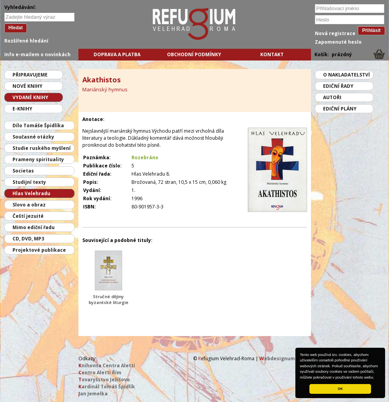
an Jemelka (93, 393)
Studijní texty (29, 182)
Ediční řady (338, 86)
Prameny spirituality (38, 159)
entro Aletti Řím (99, 372)
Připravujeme (30, 74)
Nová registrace (335, 33)
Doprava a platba (117, 54)
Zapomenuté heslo (338, 42)
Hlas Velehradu (31, 193)
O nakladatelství (346, 74)
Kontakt (272, 54)
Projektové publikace (39, 250)
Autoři (332, 97)
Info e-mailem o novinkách (37, 54)
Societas (23, 170)
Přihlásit (371, 30)
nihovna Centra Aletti (106, 365)
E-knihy (22, 108)
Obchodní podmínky (194, 54)
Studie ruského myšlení (41, 148)
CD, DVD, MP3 (28, 238)
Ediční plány (340, 108)
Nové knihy (27, 86)
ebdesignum (277, 358)
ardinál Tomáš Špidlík (106, 386)
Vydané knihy (30, 97)
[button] (376, 378)
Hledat (16, 27)
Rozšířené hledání (26, 40)
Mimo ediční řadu (33, 227)
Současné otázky (33, 136)
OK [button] (340, 389)
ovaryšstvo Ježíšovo (104, 379)
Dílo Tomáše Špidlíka (38, 125)
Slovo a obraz (29, 204)
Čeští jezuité (28, 216)
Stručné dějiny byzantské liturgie (108, 299)
